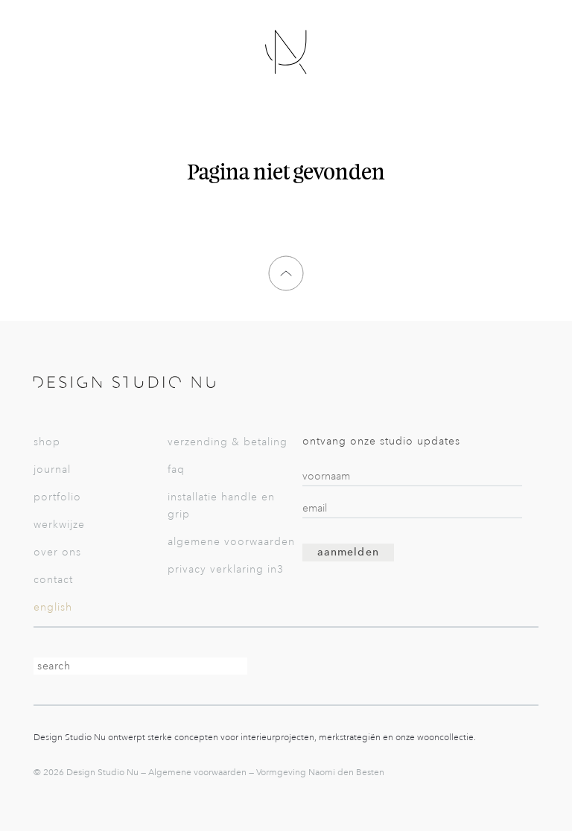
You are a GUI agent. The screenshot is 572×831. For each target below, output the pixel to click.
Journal (52, 469)
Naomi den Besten (346, 772)
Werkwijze (59, 524)
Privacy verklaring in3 (226, 569)
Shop (47, 442)
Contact (53, 579)
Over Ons (57, 552)
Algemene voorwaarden (231, 541)
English (53, 607)
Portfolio (57, 497)
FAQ (176, 469)
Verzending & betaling (227, 442)
